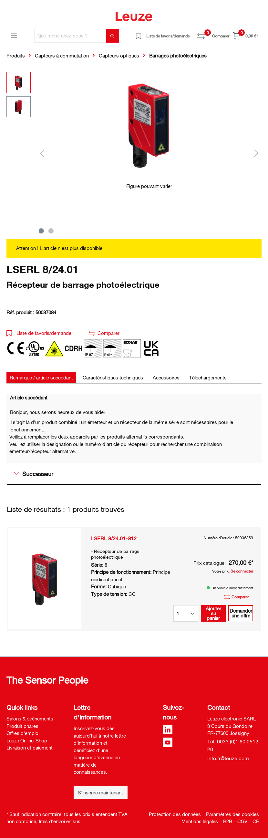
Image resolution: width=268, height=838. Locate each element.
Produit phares (22, 726)
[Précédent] (42, 152)
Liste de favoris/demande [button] (38, 333)
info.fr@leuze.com (228, 758)
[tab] (41, 377)
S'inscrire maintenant (100, 792)
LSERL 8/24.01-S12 (114, 538)
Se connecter (242, 571)
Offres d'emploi (22, 733)
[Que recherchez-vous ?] (70, 36)
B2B (227, 821)
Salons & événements (29, 718)
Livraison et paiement (29, 747)
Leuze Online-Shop (26, 740)
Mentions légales (199, 821)
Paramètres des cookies (232, 814)
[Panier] (245, 35)
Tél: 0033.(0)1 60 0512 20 (232, 745)
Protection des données (175, 814)
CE (256, 821)
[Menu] (13, 35)
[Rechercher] (112, 36)
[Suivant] (256, 152)
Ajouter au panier (213, 613)
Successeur (33, 473)
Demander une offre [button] (241, 613)
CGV (242, 821)
